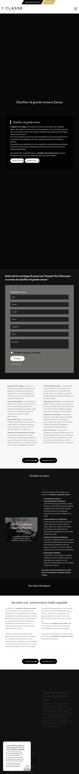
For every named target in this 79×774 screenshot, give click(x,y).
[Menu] (74, 9)
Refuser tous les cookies (14, 759)
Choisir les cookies (13, 765)
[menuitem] (32, 2)
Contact (49, 2)
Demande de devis (33, 2)
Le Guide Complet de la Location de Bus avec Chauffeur (21, 528)
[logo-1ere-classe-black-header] (39, 9)
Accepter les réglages (14, 753)
